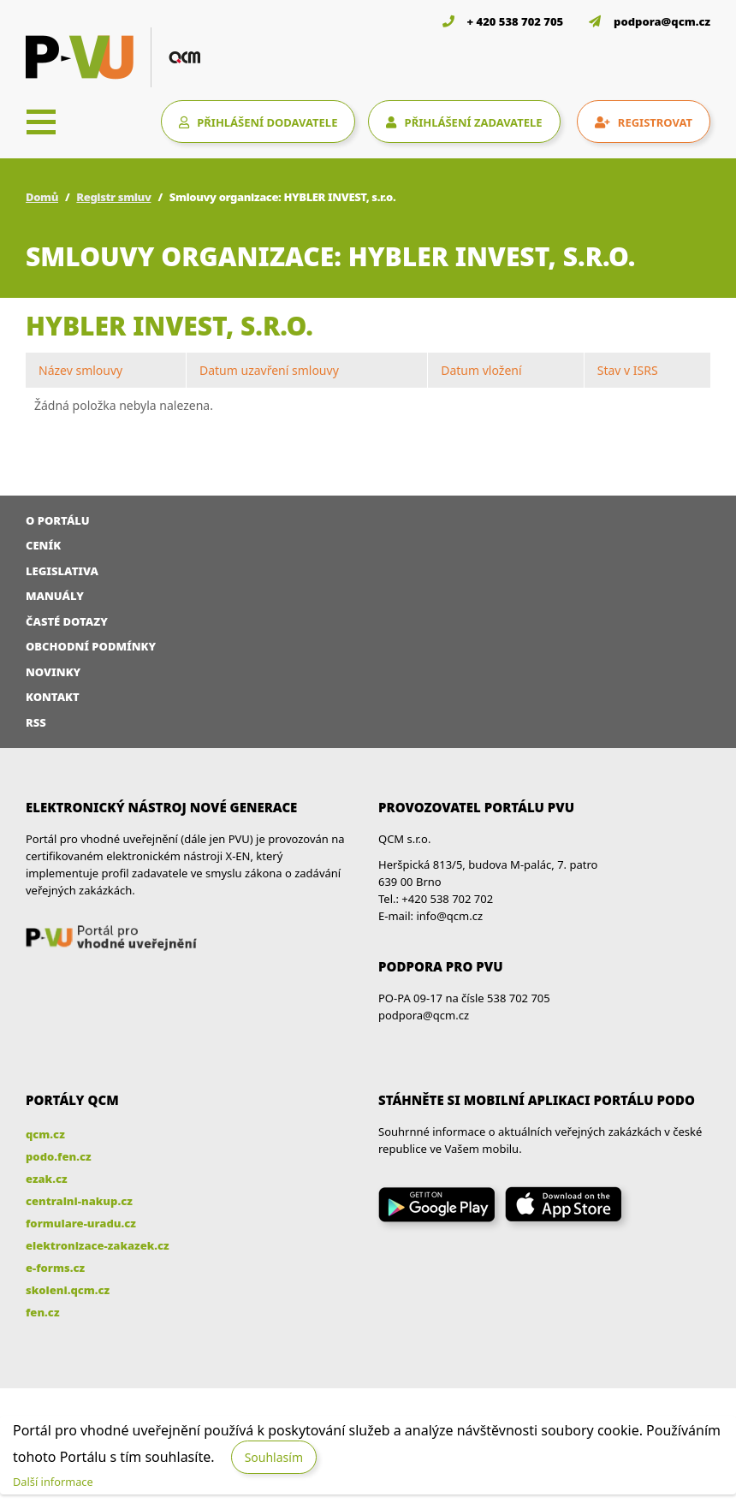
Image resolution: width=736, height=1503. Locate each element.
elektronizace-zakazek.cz (97, 1245)
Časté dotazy (67, 621)
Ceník (43, 545)
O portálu (58, 520)
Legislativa (62, 571)
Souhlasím (274, 1457)
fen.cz (42, 1312)
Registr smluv (113, 197)
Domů (42, 197)
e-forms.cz (55, 1267)
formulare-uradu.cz (81, 1223)
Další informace (53, 1481)
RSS (36, 722)
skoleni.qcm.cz (68, 1290)
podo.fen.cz (59, 1156)
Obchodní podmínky (91, 646)
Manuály (55, 595)
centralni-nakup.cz (79, 1201)
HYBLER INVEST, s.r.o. (169, 325)
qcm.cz (45, 1134)
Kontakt (53, 696)
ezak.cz (47, 1178)
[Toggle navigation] (41, 121)
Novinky (53, 672)
